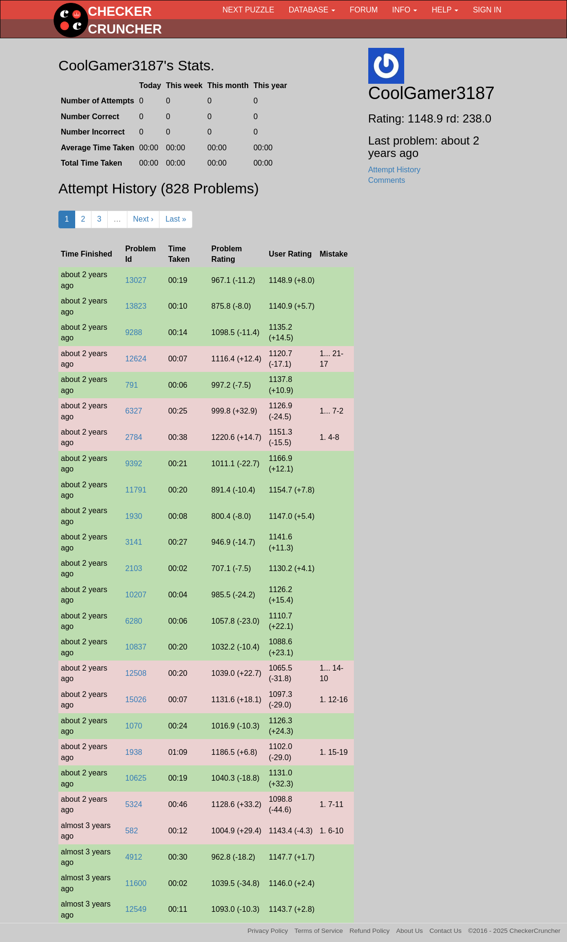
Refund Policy (370, 930)
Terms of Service (319, 930)
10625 (136, 778)
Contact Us (446, 930)
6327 (133, 411)
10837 (136, 647)
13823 (136, 306)
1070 (133, 726)
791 (131, 385)
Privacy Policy (268, 930)
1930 (133, 516)
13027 (136, 280)
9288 (133, 332)
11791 (136, 490)
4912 (133, 857)
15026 (136, 699)
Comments (386, 180)
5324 (133, 804)
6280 (133, 621)
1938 (133, 752)
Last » (175, 219)
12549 (136, 909)
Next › (143, 219)
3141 (133, 542)
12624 (136, 359)
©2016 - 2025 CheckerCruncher (514, 930)
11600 (136, 883)
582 (131, 831)
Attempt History (394, 170)
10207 (136, 595)
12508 (136, 673)
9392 (133, 464)
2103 (133, 568)
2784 (133, 437)
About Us (409, 930)
